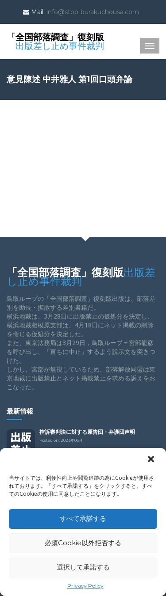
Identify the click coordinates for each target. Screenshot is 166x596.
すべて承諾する (83, 518)
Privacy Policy (85, 585)
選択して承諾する (83, 567)
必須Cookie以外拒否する (83, 543)
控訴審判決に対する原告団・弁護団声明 (87, 432)
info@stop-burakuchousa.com (92, 12)
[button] (152, 460)
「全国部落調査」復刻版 (55, 40)
